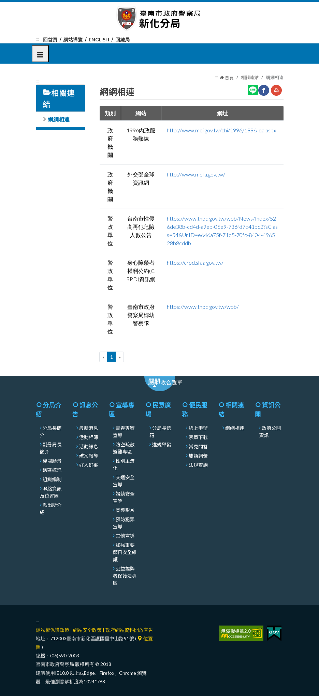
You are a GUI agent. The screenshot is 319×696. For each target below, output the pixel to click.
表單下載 (198, 437)
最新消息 (88, 427)
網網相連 (59, 119)
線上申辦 (198, 427)
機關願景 (52, 460)
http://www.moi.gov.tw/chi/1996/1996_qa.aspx (221, 130)
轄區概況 (52, 470)
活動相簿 (88, 437)
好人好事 (88, 464)
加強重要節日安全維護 (125, 552)
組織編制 (52, 479)
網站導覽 (73, 39)
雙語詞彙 (198, 455)
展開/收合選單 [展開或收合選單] (169, 384)
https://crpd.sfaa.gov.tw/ (195, 262)
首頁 (227, 77)
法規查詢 (198, 464)
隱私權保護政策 (52, 630)
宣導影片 (125, 510)
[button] (40, 53)
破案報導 (88, 455)
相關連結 (250, 77)
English (99, 39)
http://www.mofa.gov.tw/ (196, 174)
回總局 (122, 39)
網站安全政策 (87, 630)
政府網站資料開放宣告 (129, 630)
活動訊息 (88, 446)
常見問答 (198, 446)
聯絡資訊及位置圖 (51, 492)
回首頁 (50, 39)
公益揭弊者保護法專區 (125, 575)
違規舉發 (161, 444)
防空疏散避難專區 (124, 448)
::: (37, 39)
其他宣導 (125, 535)
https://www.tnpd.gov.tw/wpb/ (203, 306)
